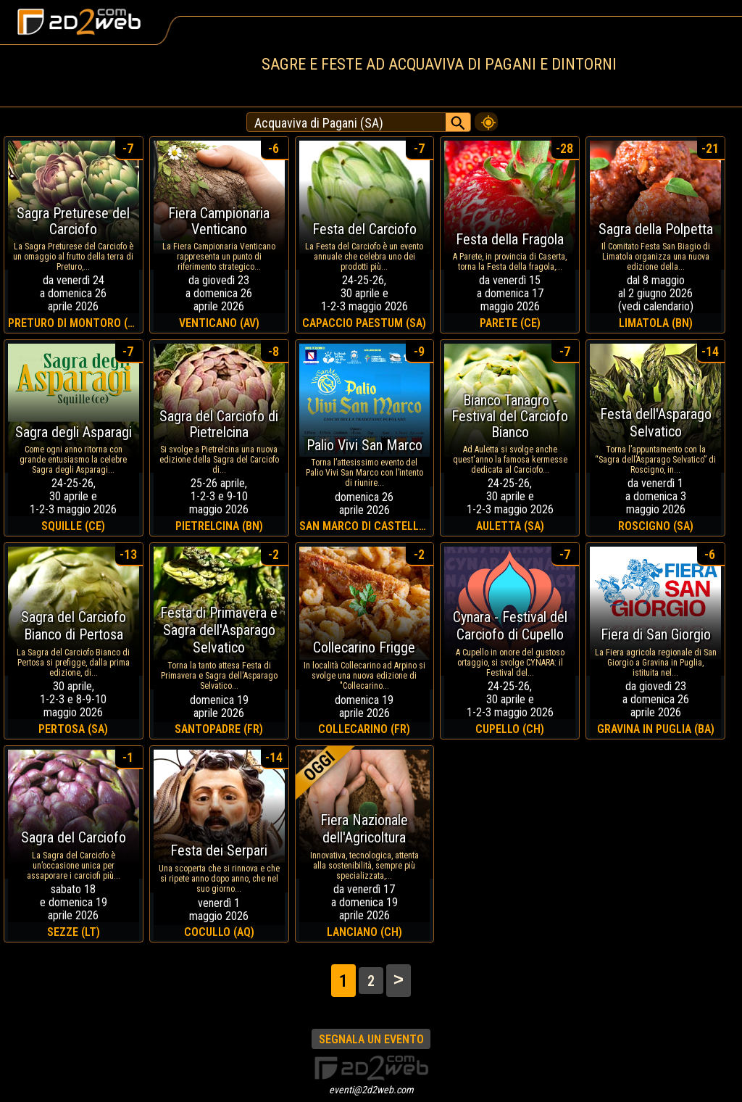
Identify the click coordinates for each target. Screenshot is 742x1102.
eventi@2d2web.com (371, 1089)
